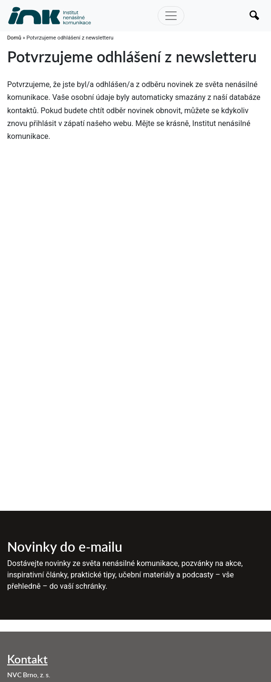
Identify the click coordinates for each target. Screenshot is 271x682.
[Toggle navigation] (171, 15)
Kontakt (27, 659)
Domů (14, 38)
